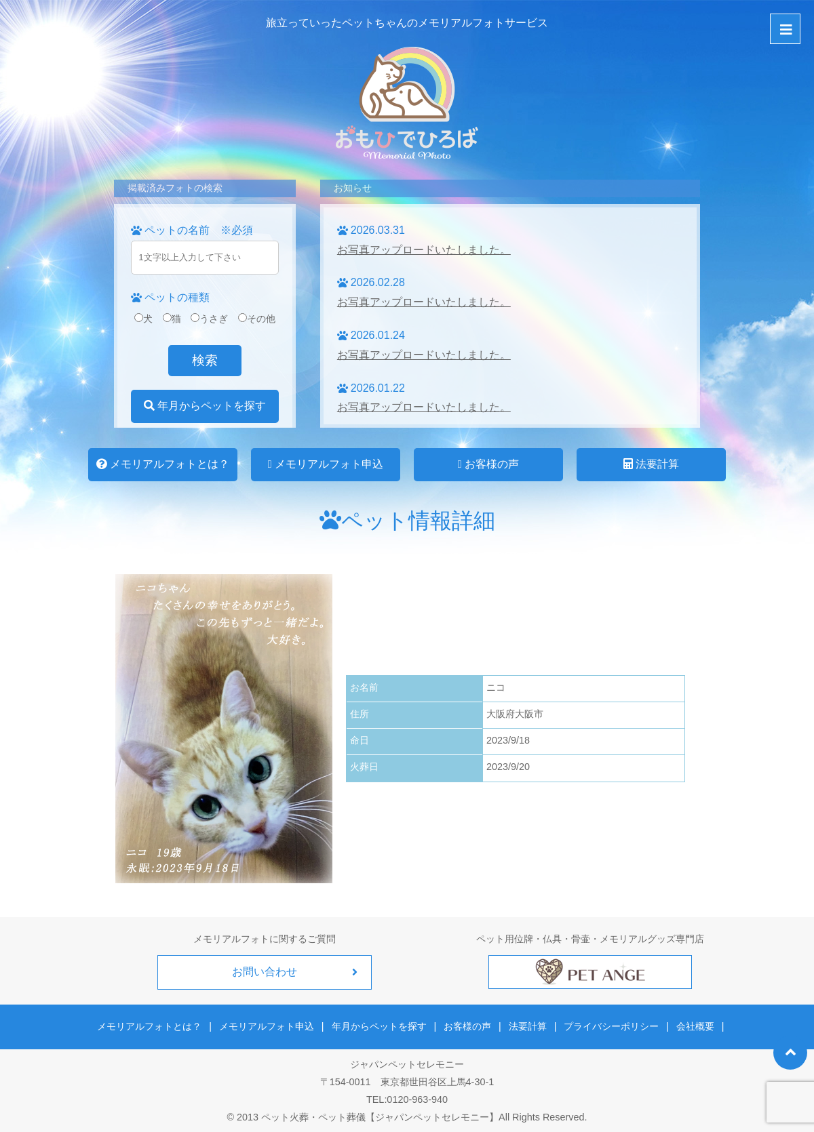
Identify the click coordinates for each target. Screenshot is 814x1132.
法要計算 (651, 464)
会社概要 (691, 1024)
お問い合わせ (264, 971)
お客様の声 (488, 464)
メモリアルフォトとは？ (162, 464)
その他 (256, 318)
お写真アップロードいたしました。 (424, 250)
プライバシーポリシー (609, 1024)
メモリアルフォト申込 (325, 464)
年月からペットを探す (205, 405)
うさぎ (209, 318)
